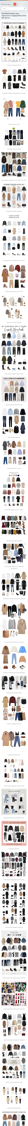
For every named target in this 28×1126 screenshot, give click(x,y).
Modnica (5, 4)
